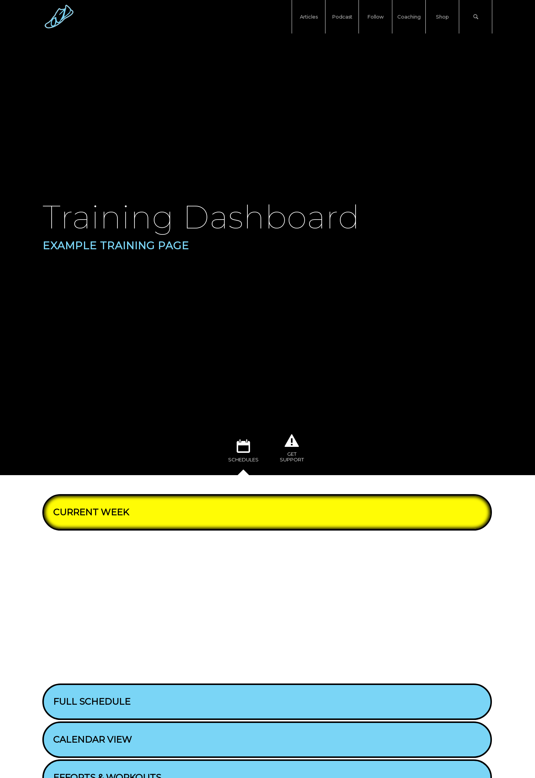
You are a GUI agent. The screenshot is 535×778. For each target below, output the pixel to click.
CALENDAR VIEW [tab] (90, 739)
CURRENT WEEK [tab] (88, 512)
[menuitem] (308, 16)
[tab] (243, 453)
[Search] (475, 16)
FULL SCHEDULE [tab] (89, 701)
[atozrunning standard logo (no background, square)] (59, 16)
